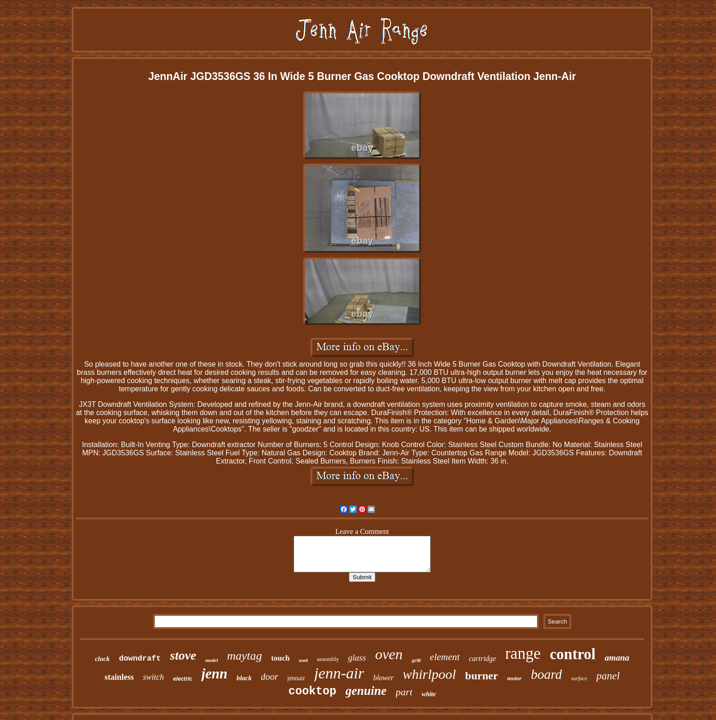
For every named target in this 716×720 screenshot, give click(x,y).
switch (153, 677)
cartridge (482, 658)
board (546, 674)
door (269, 677)
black (244, 678)
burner (481, 676)
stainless (119, 677)
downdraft (140, 658)
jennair (296, 678)
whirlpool (429, 674)
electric (182, 679)
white (428, 694)
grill (416, 660)
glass (357, 657)
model (211, 660)
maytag (244, 655)
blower (383, 678)
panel (608, 676)
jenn (214, 674)
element (444, 656)
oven (388, 654)
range (523, 653)
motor (514, 678)
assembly (328, 659)
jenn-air (339, 673)
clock (102, 658)
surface (579, 678)
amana (617, 657)
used (303, 660)
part (404, 692)
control (572, 654)
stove (183, 655)
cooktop (313, 691)
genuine (366, 691)
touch (280, 658)
